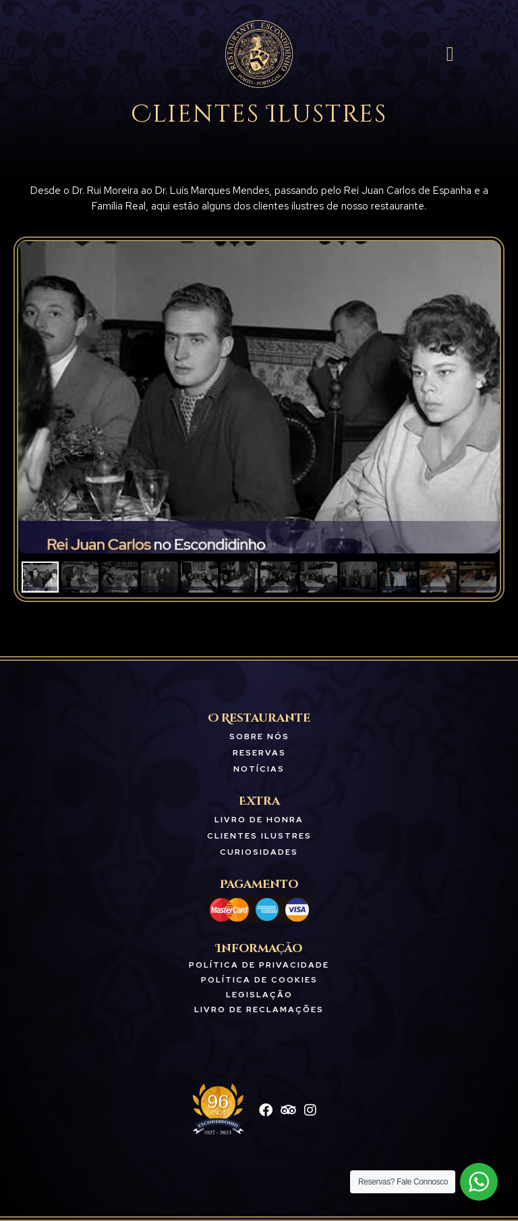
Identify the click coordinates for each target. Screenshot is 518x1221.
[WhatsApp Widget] (479, 1182)
